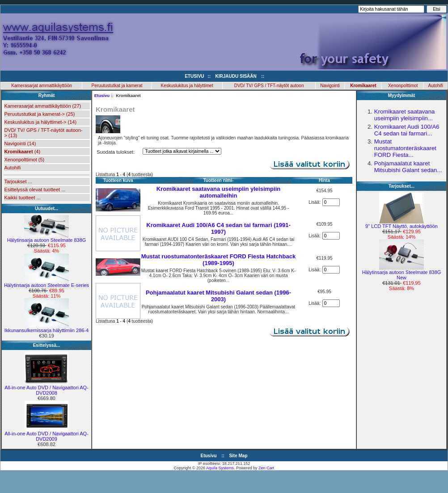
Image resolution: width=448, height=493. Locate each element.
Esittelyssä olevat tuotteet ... (34, 189)
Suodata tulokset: (116, 152)
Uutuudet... (46, 208)
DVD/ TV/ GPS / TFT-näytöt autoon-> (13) (43, 132)
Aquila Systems (220, 468)
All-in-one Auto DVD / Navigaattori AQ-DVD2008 (46, 388)
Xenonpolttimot (403, 85)
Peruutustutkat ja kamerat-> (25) (39, 114)
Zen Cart (266, 468)
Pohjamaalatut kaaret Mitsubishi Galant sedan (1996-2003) (218, 296)
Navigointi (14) (20, 143)
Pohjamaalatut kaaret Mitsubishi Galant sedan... (408, 166)
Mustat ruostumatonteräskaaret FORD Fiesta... (405, 148)
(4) (22, 151)
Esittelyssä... (46, 345)
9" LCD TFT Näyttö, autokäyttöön (401, 224)
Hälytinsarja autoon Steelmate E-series (46, 283)
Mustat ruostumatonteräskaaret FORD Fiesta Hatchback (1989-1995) (218, 259)
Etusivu (194, 76)
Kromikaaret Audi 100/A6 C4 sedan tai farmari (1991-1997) (218, 228)
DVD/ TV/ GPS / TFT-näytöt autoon (269, 85)
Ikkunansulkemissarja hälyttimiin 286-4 (46, 328)
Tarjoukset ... (18, 181)
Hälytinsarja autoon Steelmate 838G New (401, 272)
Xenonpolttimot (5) (24, 159)
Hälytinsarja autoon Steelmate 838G (46, 238)
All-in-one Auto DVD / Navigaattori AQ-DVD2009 (46, 434)
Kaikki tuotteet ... (22, 197)
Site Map (238, 455)
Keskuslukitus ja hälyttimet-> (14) (40, 122)
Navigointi (330, 85)
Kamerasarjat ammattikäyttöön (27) (42, 106)
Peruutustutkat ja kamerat (117, 85)
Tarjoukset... (401, 186)
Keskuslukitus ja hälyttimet (187, 85)
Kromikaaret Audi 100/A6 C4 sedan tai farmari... (407, 130)
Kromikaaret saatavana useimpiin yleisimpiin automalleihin (218, 192)
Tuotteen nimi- (218, 180)
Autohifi (435, 85)
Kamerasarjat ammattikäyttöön (41, 85)
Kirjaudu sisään (236, 76)
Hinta (324, 180)
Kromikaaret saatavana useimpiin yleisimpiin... (404, 115)
